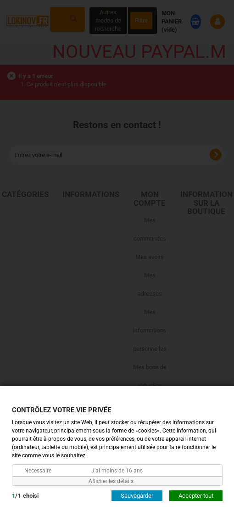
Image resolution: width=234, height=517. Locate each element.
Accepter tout (195, 495)
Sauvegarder (137, 495)
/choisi (25, 495)
